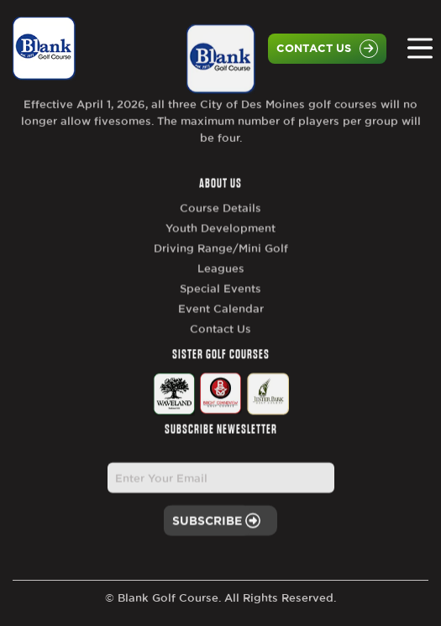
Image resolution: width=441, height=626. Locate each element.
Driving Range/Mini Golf (221, 264)
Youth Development (220, 244)
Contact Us (327, 48)
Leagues (220, 284)
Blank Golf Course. (169, 597)
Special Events (220, 304)
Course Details (220, 224)
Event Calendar (221, 325)
